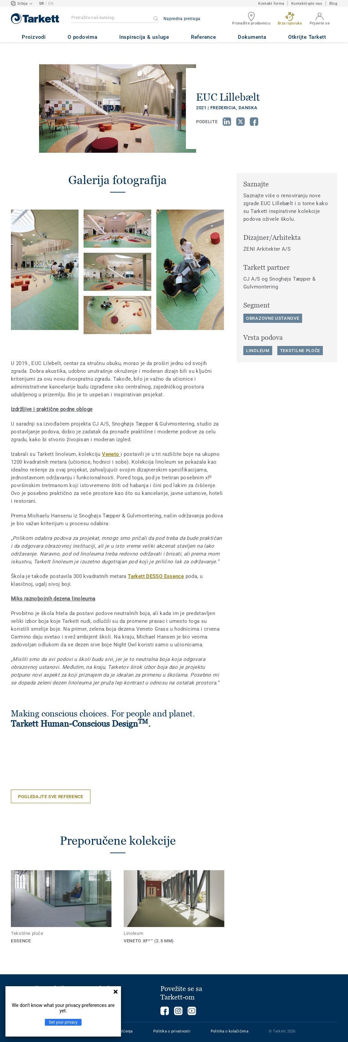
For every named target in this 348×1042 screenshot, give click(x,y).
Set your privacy (63, 1022)
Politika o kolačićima (229, 1031)
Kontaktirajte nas (306, 3)
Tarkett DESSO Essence (156, 576)
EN (50, 3)
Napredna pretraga (181, 18)
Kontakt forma (271, 3)
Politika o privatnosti (171, 1031)
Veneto (111, 454)
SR (41, 3)
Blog (333, 3)
